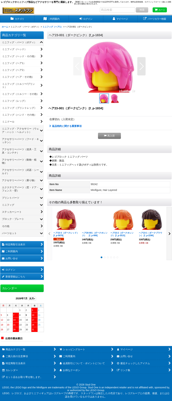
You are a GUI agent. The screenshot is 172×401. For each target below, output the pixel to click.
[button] (77, 66)
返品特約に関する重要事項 (65, 126)
